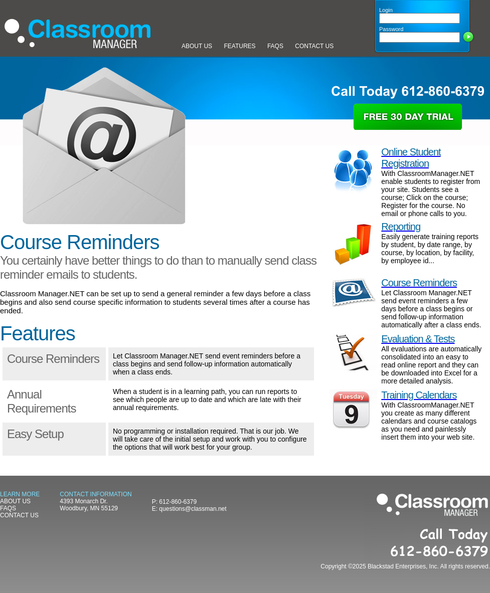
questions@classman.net (192, 508)
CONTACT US (314, 46)
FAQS (275, 46)
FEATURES (239, 46)
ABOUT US (197, 46)
